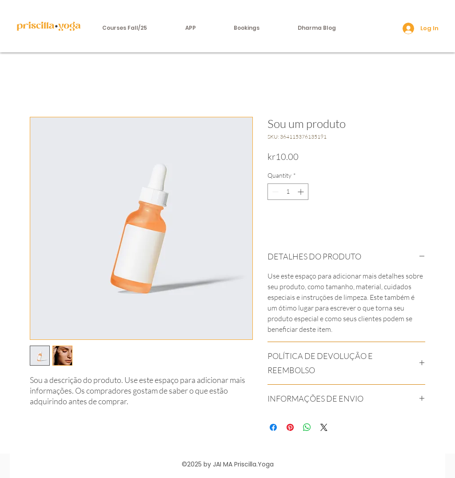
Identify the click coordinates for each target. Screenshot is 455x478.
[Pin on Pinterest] (290, 427)
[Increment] (301, 191)
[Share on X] (324, 427)
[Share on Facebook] (273, 427)
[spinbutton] (288, 191)
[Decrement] (274, 191)
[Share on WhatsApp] (307, 427)
